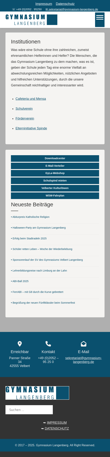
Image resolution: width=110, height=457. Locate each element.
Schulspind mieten (55, 180)
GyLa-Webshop (54, 173)
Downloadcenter (55, 158)
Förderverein (24, 118)
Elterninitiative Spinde (31, 128)
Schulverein (24, 108)
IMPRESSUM (57, 423)
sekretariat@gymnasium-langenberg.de (83, 360)
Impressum (43, 4)
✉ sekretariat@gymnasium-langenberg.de (72, 9)
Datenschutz (65, 4)
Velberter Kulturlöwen (55, 188)
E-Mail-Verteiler (55, 165)
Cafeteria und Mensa (30, 99)
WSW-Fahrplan (55, 195)
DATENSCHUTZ (57, 428)
